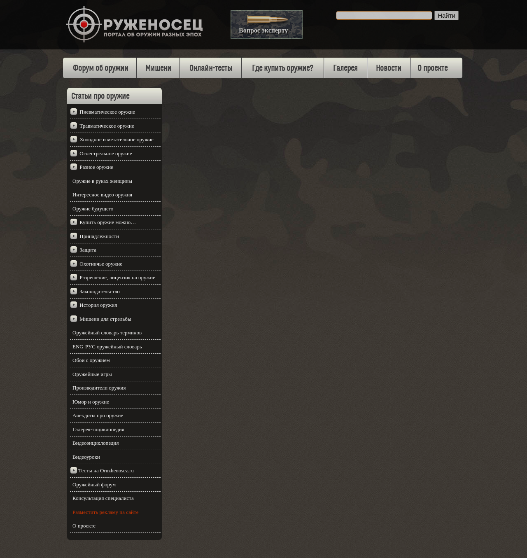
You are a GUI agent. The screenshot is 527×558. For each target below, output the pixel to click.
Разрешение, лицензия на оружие (117, 277)
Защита (87, 250)
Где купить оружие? (282, 68)
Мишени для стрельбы (105, 319)
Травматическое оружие (106, 126)
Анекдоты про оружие (97, 415)
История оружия (98, 305)
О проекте (432, 68)
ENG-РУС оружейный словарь (107, 346)
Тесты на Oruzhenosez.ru (106, 470)
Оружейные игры (92, 374)
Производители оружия (99, 388)
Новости (388, 68)
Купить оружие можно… (107, 222)
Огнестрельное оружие (105, 153)
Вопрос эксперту (263, 30)
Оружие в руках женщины (102, 181)
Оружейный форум (94, 484)
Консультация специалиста (103, 498)
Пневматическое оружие (107, 112)
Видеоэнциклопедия (95, 443)
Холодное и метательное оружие (116, 139)
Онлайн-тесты (210, 68)
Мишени (158, 68)
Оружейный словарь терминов (107, 332)
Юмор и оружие (90, 402)
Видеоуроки (86, 457)
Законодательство (99, 291)
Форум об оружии (100, 68)
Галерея (345, 68)
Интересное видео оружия (102, 194)
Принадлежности (99, 236)
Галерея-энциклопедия (98, 429)
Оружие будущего (92, 208)
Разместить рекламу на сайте (105, 512)
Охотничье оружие (100, 264)
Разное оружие (96, 167)
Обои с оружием (91, 360)
